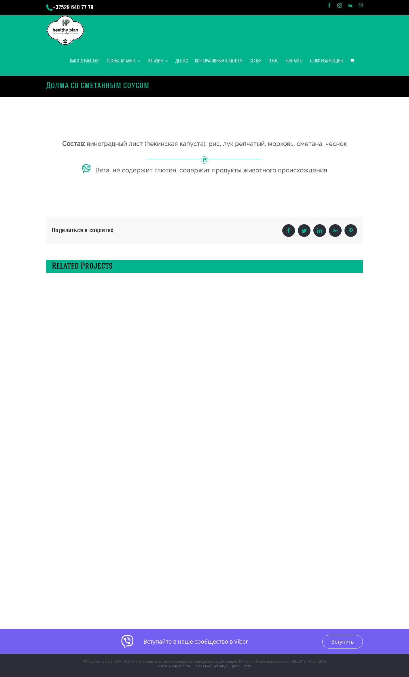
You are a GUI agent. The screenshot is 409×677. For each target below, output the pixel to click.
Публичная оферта (174, 665)
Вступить (342, 641)
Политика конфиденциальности (223, 665)
